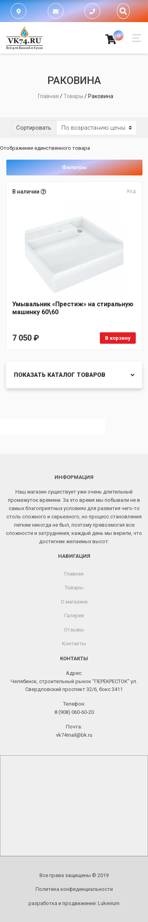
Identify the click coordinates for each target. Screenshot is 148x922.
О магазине (74, 602)
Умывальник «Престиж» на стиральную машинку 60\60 (72, 308)
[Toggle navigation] (134, 38)
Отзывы (74, 630)
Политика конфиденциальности (74, 889)
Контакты (74, 643)
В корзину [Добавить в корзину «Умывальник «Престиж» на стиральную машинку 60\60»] (118, 338)
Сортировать (33, 127)
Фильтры (74, 167)
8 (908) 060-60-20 (74, 712)
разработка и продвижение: (74, 903)
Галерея (74, 615)
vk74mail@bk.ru (74, 735)
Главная (74, 574)
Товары (74, 587)
